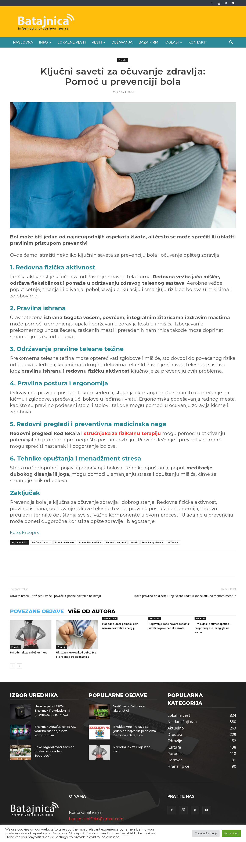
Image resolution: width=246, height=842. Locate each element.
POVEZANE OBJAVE (37, 611)
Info (45, 42)
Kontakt (197, 42)
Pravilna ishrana (64, 542)
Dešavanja (122, 42)
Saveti (134, 542)
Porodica (154, 618)
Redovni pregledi (116, 542)
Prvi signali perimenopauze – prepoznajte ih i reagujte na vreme (213, 628)
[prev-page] (12, 666)
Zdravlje (123, 60)
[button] (231, 42)
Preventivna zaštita (90, 542)
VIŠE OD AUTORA (91, 611)
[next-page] (19, 666)
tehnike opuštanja (152, 542)
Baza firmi (148, 42)
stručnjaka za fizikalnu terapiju (122, 433)
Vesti (98, 42)
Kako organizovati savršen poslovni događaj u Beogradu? (55, 751)
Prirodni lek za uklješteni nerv (28, 652)
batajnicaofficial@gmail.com (96, 819)
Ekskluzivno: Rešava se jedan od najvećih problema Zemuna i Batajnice (134, 731)
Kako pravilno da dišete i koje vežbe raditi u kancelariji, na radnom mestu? (185, 596)
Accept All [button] (231, 833)
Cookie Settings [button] (206, 833)
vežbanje (173, 542)
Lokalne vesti (71, 42)
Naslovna (23, 42)
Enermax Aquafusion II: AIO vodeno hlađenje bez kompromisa (55, 731)
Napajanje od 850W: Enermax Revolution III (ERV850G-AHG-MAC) (52, 710)
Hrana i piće (110, 618)
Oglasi (173, 42)
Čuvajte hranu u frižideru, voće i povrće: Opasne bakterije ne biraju (55, 596)
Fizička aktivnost (41, 542)
